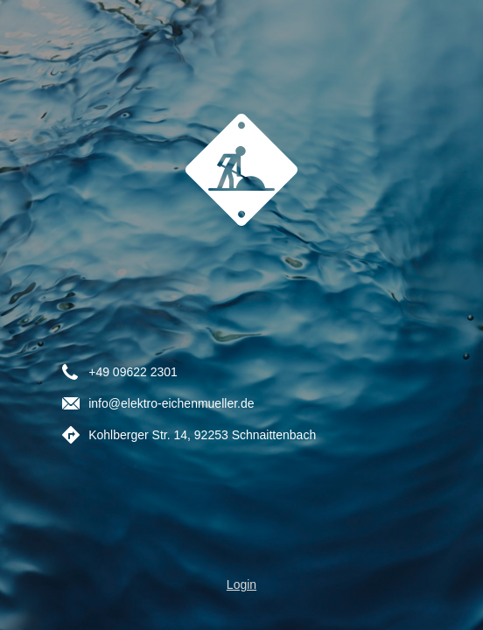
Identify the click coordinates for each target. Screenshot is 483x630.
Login (241, 585)
